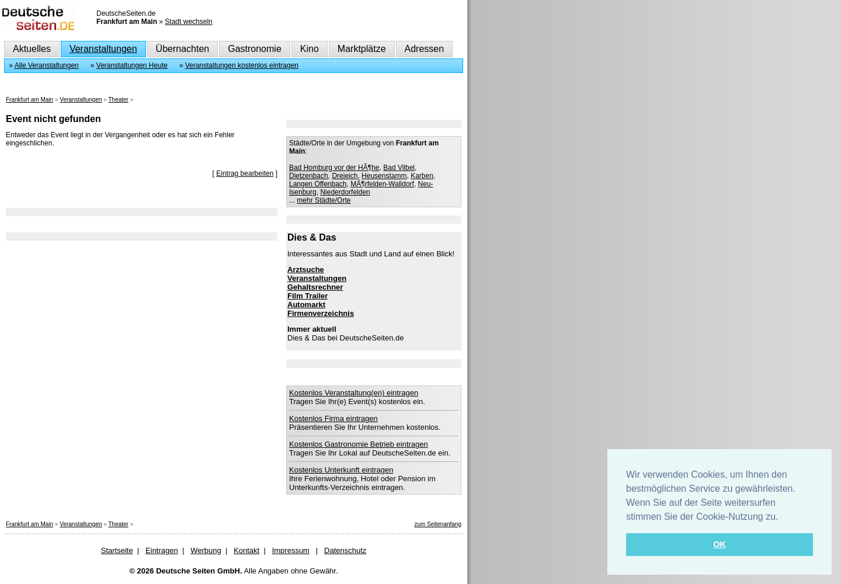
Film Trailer (307, 295)
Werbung (205, 550)
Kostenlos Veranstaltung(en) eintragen (353, 392)
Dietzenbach (308, 176)
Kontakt (246, 550)
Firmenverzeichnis (320, 313)
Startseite (117, 550)
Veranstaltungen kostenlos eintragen (241, 65)
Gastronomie (255, 49)
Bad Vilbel (399, 168)
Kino (309, 49)
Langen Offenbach (318, 184)
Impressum (291, 550)
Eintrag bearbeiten (244, 173)
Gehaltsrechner (315, 287)
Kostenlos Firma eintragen (333, 418)
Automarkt (306, 304)
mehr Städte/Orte (323, 200)
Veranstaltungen (103, 49)
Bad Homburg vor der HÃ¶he (334, 168)
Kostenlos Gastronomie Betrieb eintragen (358, 444)
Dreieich (344, 176)
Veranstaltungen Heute (132, 65)
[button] (782, 517)
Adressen (424, 49)
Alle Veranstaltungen (47, 65)
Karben (422, 176)
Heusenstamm (384, 176)
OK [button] (719, 544)
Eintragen (161, 550)
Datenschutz (345, 550)
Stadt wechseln (188, 22)
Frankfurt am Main (29, 99)
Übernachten (183, 49)
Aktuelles (32, 49)
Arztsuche (305, 269)
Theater (118, 99)
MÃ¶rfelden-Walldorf (382, 184)
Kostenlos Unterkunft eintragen (341, 469)
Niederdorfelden (345, 192)
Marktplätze (362, 49)
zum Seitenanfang (437, 524)
